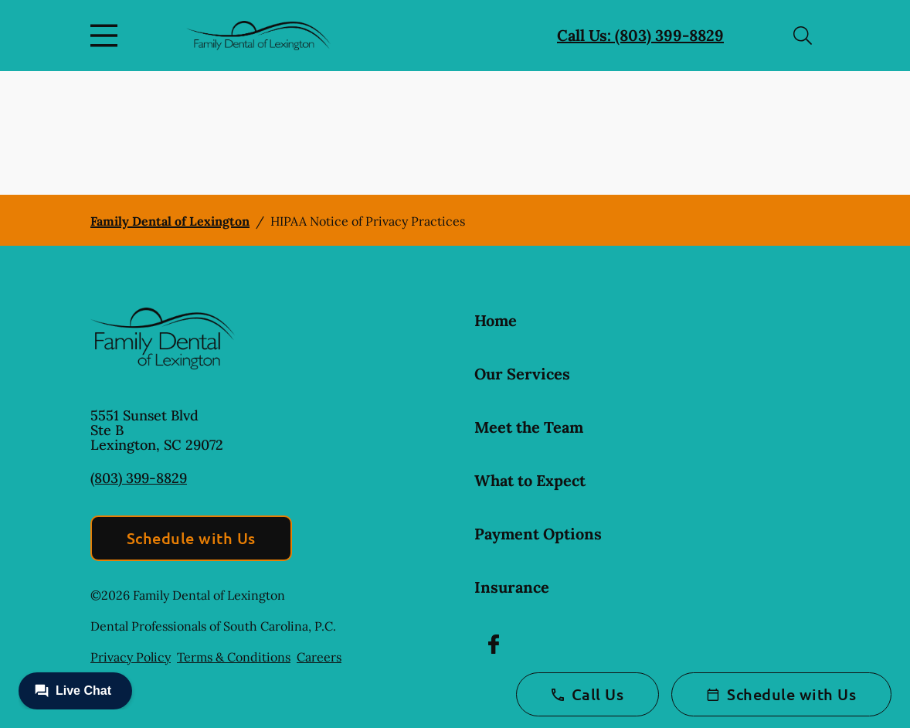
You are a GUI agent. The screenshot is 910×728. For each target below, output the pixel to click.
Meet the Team (528, 427)
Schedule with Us (191, 538)
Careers (319, 657)
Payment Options (538, 533)
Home (495, 320)
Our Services (522, 373)
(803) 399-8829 (138, 478)
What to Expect (530, 480)
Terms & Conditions (233, 657)
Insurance (511, 587)
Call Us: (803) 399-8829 (640, 35)
